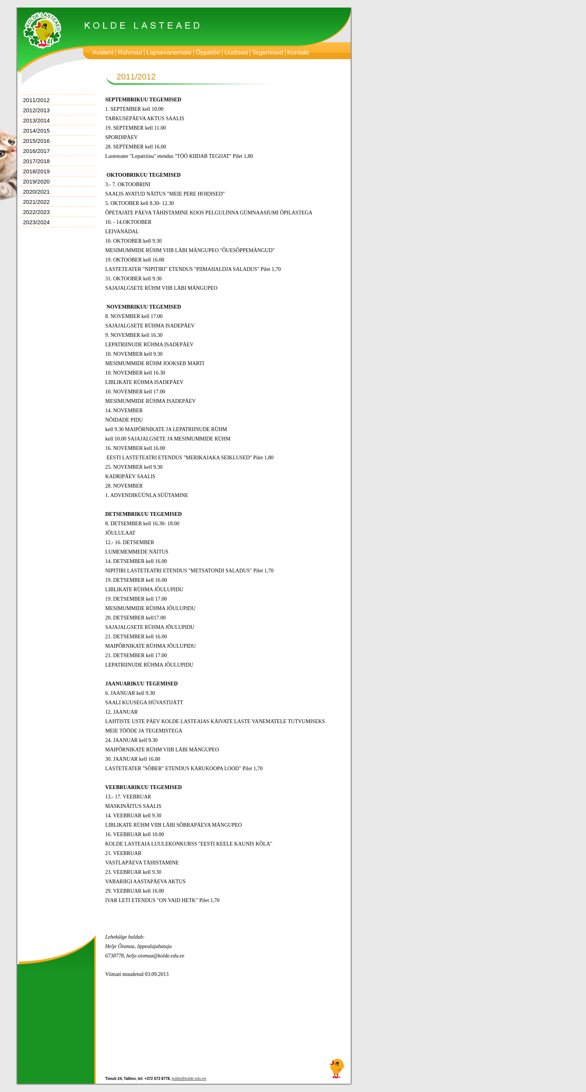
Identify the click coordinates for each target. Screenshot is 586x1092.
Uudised (236, 52)
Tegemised (267, 52)
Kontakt (298, 52)
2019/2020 (36, 181)
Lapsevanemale (169, 52)
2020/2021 (36, 191)
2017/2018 (36, 161)
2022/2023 (36, 212)
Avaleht (103, 52)
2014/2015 (36, 130)
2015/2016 (36, 141)
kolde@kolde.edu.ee (189, 1079)
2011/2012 (36, 100)
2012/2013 (36, 110)
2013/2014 (36, 120)
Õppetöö (208, 52)
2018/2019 (36, 171)
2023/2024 (36, 222)
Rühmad (130, 52)
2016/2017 (36, 151)
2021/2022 (36, 202)
